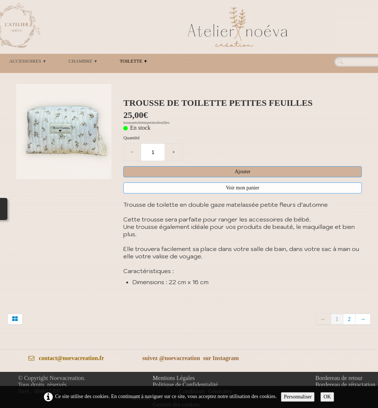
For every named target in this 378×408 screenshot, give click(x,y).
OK (327, 397)
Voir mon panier (243, 188)
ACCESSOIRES (28, 61)
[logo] (234, 28)
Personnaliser (298, 397)
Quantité (131, 137)
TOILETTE (133, 61)
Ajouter (243, 171)
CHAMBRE (83, 61)
